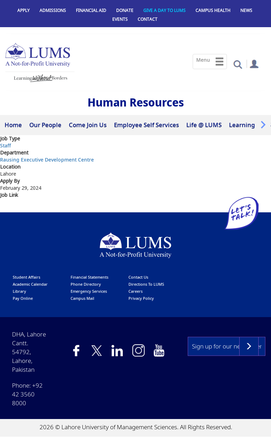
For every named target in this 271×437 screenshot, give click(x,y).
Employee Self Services (146, 125)
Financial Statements (89, 277)
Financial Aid (91, 10)
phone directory (86, 284)
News (246, 10)
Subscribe (249, 346)
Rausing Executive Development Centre (47, 159)
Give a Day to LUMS (164, 10)
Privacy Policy (141, 298)
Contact (147, 19)
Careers (135, 291)
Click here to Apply (24, 208)
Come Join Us (88, 125)
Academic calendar (30, 284)
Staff (5, 145)
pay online (23, 298)
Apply (23, 10)
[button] (237, 64)
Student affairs (26, 277)
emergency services (89, 291)
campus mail (82, 298)
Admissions (53, 10)
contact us (138, 277)
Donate (124, 10)
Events (120, 19)
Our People (45, 125)
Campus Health (212, 10)
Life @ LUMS (204, 125)
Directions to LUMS (146, 284)
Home (13, 125)
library (19, 291)
